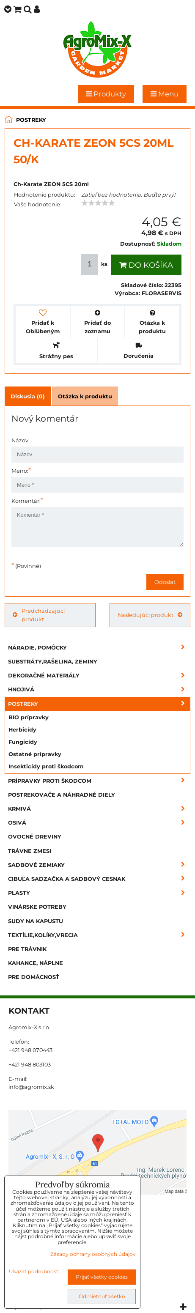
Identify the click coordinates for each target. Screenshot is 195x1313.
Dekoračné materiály (99, 676)
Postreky (99, 704)
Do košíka (146, 265)
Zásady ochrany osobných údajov (93, 1254)
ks (95, 264)
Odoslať (165, 582)
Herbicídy (22, 729)
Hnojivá (99, 689)
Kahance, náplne (35, 963)
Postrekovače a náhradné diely (61, 795)
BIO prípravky (28, 717)
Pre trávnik (27, 949)
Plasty (99, 893)
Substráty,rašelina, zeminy (52, 661)
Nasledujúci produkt (150, 615)
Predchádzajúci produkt (39, 615)
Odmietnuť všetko (102, 1296)
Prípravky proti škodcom (99, 781)
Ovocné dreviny (34, 836)
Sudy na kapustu (35, 921)
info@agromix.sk (31, 1087)
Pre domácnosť (33, 977)
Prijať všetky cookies (102, 1277)
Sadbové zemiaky (99, 865)
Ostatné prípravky (34, 754)
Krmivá (99, 809)
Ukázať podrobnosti (34, 1271)
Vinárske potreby (37, 907)
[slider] (98, 203)
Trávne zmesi (29, 851)
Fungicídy (22, 742)
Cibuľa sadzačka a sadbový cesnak (99, 879)
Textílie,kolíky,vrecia (99, 935)
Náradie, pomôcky (99, 648)
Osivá (99, 823)
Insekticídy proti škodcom (45, 766)
